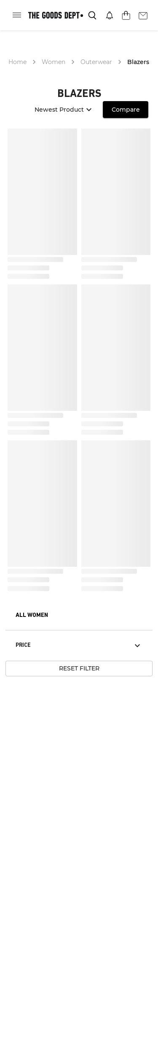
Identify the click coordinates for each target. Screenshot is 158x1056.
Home (17, 62)
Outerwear (96, 62)
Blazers (138, 62)
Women (53, 62)
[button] (31, 616)
